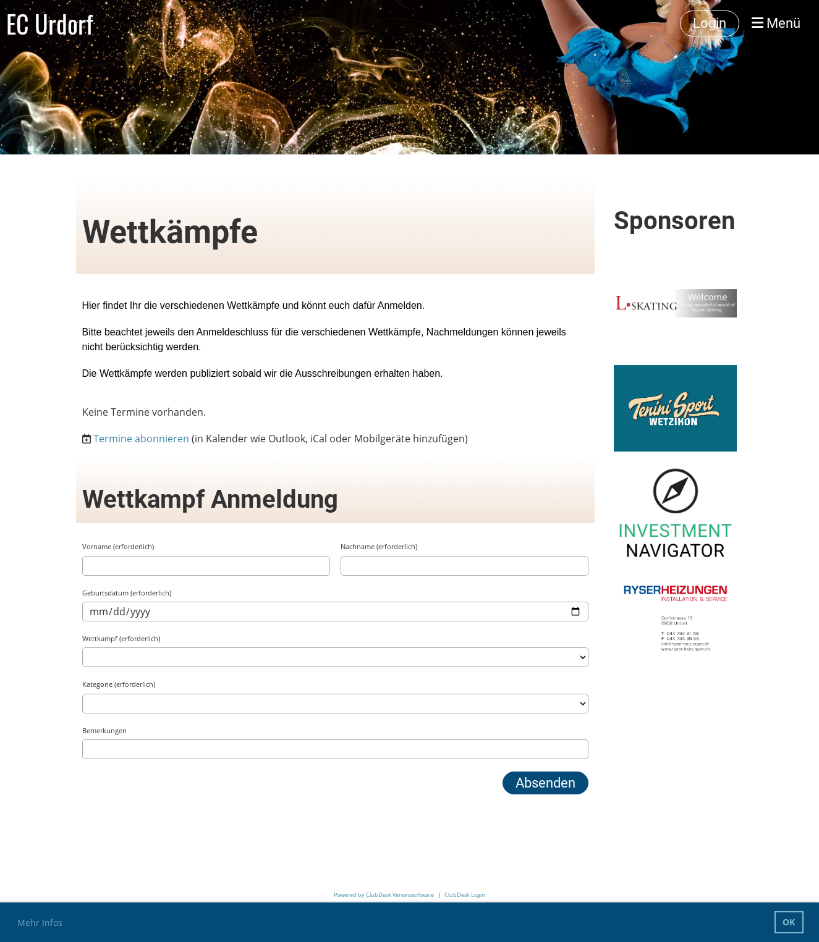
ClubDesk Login (464, 895)
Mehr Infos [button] (39, 922)
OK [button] (789, 922)
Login (709, 23)
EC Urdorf (49, 23)
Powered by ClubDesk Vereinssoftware (384, 895)
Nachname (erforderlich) (379, 546)
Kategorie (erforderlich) (118, 684)
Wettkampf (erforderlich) (121, 638)
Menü (776, 23)
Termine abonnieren (141, 438)
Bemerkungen (104, 730)
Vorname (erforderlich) (118, 546)
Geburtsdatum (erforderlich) (126, 592)
